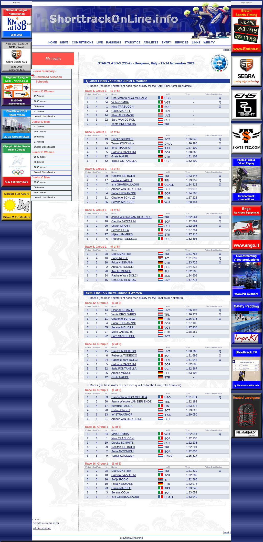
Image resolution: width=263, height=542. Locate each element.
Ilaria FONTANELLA (123, 160)
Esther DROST (120, 225)
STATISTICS (132, 42)
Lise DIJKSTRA (121, 253)
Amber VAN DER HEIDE (126, 188)
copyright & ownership (131, 538)
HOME (52, 42)
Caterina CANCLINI (123, 152)
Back (226, 50)
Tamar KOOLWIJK (122, 143)
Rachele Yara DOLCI (124, 275)
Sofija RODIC (119, 258)
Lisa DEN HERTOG (123, 279)
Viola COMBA (120, 102)
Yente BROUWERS (123, 123)
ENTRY (166, 42)
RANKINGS (113, 42)
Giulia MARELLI (121, 110)
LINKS (196, 42)
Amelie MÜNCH (121, 271)
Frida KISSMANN (122, 262)
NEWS (64, 42)
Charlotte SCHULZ (123, 197)
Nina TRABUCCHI (122, 106)
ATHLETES (151, 42)
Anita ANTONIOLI (122, 266)
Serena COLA (120, 230)
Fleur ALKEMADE (122, 115)
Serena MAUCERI (122, 201)
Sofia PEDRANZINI (123, 193)
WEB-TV (209, 42)
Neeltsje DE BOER (123, 175)
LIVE (100, 42)
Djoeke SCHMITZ (122, 139)
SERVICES (181, 42)
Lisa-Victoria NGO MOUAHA (129, 97)
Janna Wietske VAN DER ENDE (131, 216)
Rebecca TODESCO (124, 238)
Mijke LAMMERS (122, 234)
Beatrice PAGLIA (121, 180)
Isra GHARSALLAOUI (125, 184)
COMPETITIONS (82, 42)
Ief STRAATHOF (121, 147)
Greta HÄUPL (120, 156)
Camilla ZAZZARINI (123, 221)
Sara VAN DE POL (123, 119)
